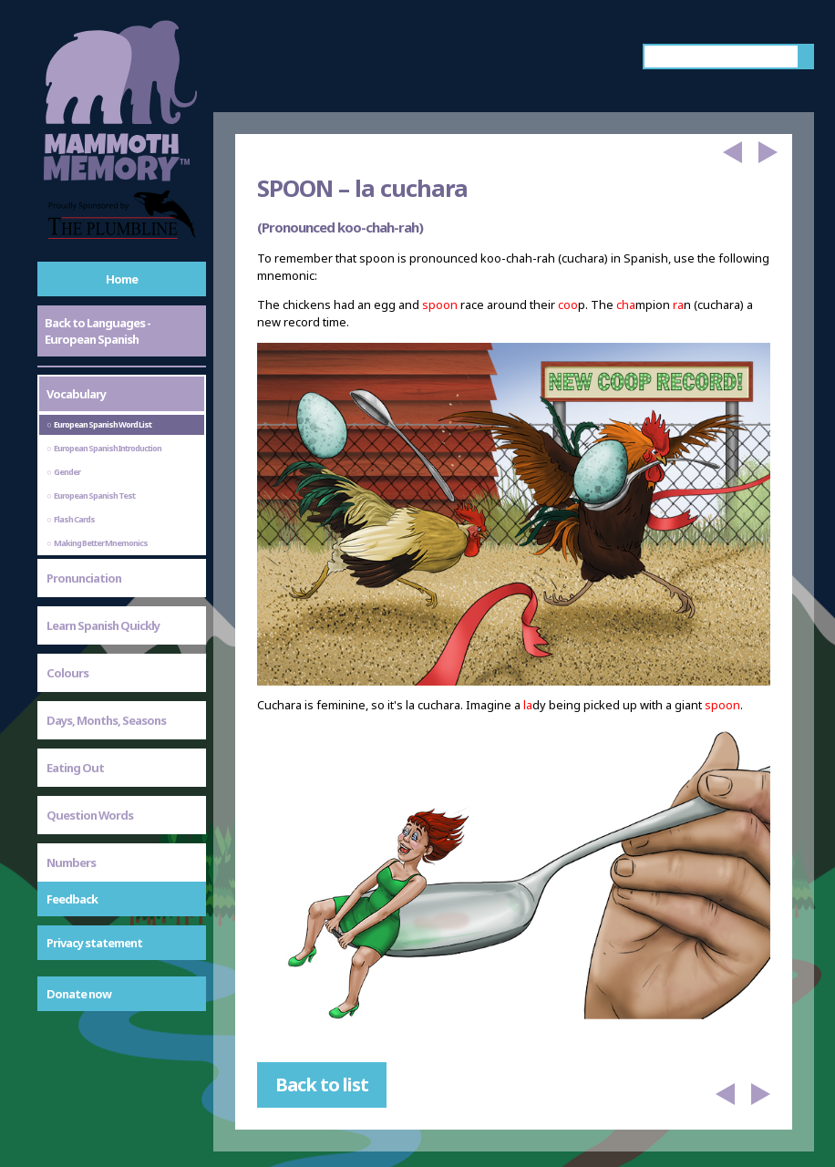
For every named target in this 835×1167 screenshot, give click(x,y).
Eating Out (75, 767)
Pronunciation (83, 578)
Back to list (321, 1084)
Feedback (72, 899)
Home (122, 279)
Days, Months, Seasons (106, 720)
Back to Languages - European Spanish (97, 331)
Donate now (78, 994)
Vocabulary (76, 394)
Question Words (89, 815)
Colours (67, 673)
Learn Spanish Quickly (103, 625)
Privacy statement (94, 943)
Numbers (71, 862)
